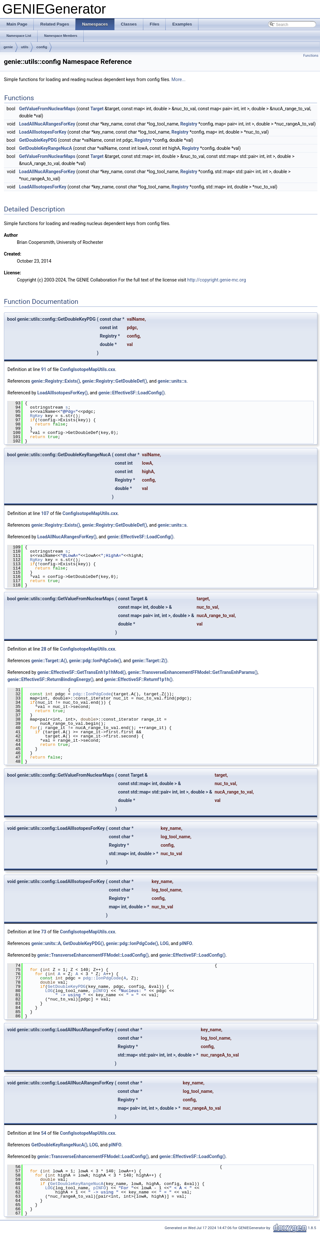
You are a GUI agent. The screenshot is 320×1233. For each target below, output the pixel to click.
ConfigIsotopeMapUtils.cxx (87, 369)
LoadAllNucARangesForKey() (67, 536)
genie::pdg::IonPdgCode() (95, 660)
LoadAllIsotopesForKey (42, 132)
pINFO (185, 943)
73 (43, 931)
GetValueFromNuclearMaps (47, 108)
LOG (164, 943)
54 (43, 1133)
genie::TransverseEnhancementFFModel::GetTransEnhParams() (192, 672)
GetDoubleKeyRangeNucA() (59, 1144)
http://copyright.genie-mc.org (216, 279)
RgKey (36, 416)
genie (8, 47)
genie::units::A (46, 943)
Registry (188, 123)
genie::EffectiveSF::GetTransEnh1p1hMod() (81, 672)
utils (25, 47)
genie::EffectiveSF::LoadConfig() (131, 392)
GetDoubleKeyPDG (38, 140)
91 (43, 369)
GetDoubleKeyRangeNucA (45, 148)
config (41, 47)
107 (45, 513)
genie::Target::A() (49, 660)
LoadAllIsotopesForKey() (62, 392)
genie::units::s (172, 381)
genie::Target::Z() (149, 660)
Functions (310, 56)
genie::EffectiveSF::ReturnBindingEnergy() (50, 679)
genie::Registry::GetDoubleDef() (114, 381)
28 (43, 649)
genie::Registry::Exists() (55, 381)
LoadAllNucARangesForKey (47, 123)
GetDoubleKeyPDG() (83, 943)
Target (96, 108)
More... (178, 79)
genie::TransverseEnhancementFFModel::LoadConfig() (92, 955)
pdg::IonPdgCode (92, 694)
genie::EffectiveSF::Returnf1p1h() (138, 679)
